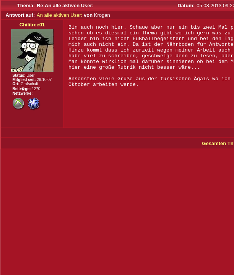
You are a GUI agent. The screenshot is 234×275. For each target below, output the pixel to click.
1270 (36, 89)
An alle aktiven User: (59, 15)
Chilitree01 (32, 25)
